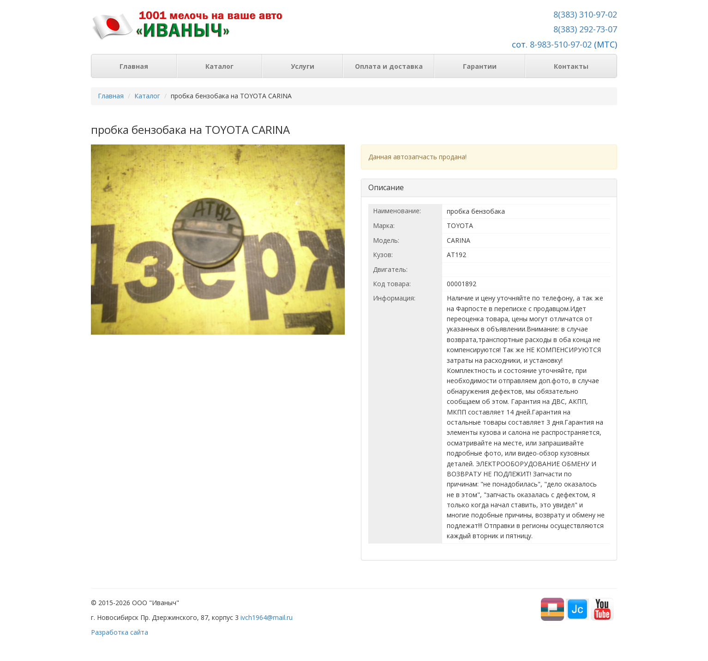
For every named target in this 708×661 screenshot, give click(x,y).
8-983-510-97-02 (561, 44)
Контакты (571, 66)
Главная (134, 66)
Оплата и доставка (389, 66)
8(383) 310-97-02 (585, 14)
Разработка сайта (119, 632)
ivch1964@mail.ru (266, 617)
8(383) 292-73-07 (585, 29)
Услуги (302, 66)
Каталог (219, 66)
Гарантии (480, 66)
